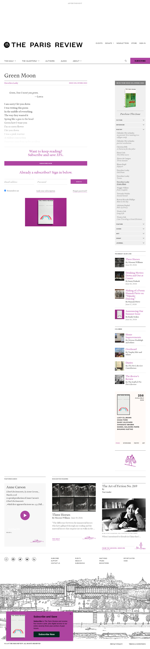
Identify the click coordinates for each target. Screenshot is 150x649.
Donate (109, 43)
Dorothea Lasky (11, 82)
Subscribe (140, 60)
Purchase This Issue (130, 114)
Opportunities (129, 558)
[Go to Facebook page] (13, 559)
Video (125, 561)
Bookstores (104, 563)
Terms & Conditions (137, 644)
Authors (50, 60)
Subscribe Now (47, 634)
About (77, 60)
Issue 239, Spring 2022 (78, 83)
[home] (43, 46)
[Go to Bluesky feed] (27, 559)
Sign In (142, 43)
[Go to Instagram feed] (6, 559)
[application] (25, 527)
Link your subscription (45, 190)
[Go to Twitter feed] (20, 559)
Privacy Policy (116, 644)
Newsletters (123, 43)
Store (134, 43)
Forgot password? (80, 190)
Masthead (103, 558)
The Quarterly (30, 60)
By (103, 489)
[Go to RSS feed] (34, 559)
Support (54, 561)
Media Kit (78, 561)
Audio (64, 60)
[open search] (125, 61)
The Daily (10, 60)
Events (99, 43)
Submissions (80, 563)
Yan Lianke (106, 492)
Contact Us (55, 563)
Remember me (13, 190)
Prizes (101, 561)
